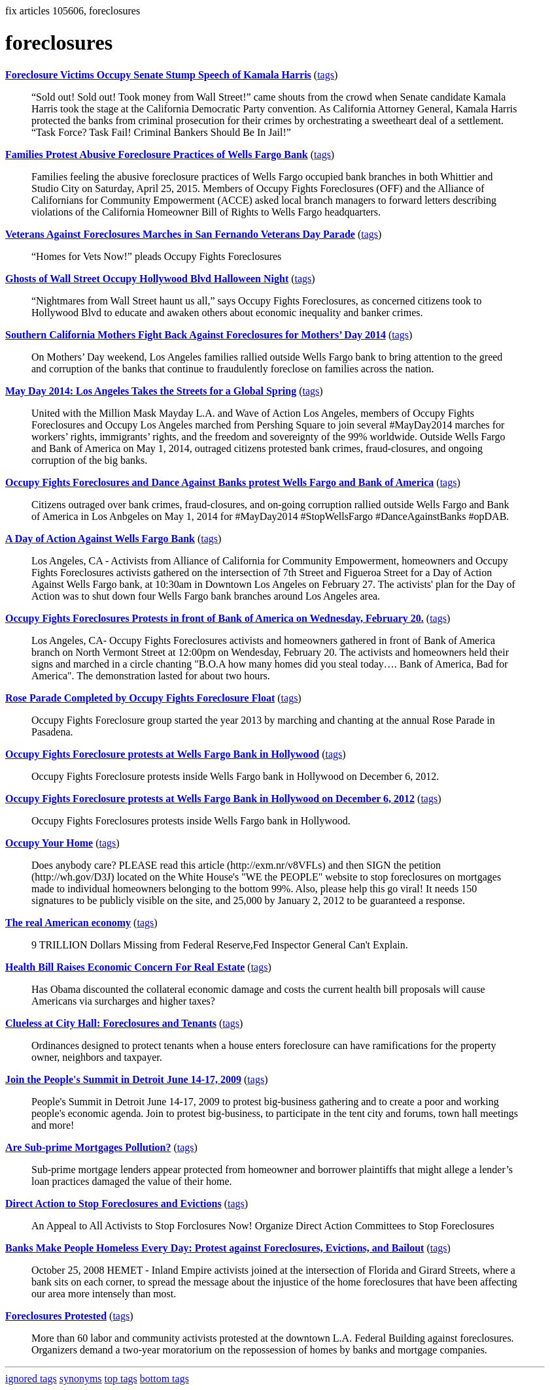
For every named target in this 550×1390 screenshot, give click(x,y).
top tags (121, 1378)
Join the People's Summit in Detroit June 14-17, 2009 (123, 1079)
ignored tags (31, 1378)
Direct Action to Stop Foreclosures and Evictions (113, 1203)
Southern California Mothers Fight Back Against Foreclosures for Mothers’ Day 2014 (195, 334)
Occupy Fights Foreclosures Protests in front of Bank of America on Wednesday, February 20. (214, 618)
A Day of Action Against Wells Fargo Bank (100, 538)
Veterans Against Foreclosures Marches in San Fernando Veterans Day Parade (180, 234)
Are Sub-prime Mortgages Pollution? (88, 1147)
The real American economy (68, 922)
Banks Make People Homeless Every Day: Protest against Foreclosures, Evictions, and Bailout (214, 1247)
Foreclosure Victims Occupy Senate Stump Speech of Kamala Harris (158, 74)
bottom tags (164, 1378)
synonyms (81, 1378)
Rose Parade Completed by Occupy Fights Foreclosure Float (140, 697)
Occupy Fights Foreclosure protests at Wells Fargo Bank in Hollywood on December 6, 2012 (210, 798)
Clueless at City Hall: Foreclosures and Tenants (110, 1023)
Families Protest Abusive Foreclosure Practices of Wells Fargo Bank (156, 154)
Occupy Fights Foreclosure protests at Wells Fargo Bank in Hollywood (162, 754)
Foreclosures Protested (56, 1315)
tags (325, 74)
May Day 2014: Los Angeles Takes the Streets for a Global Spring (150, 390)
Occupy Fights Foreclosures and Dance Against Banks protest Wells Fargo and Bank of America (219, 482)
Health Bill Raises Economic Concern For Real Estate (125, 967)
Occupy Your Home (49, 843)
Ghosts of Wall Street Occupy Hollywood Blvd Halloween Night (146, 278)
